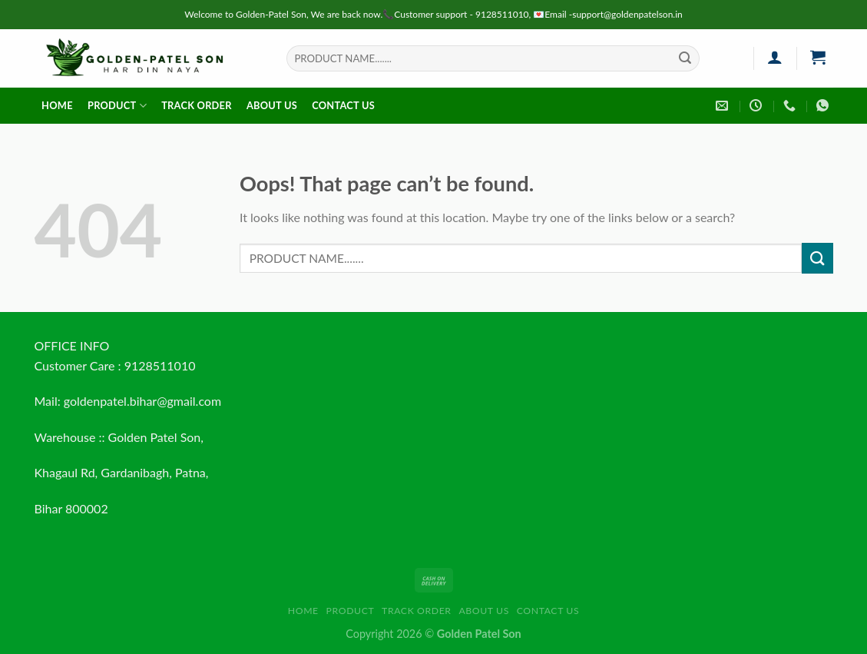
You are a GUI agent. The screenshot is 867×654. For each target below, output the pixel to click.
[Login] (775, 57)
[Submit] (685, 58)
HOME (57, 105)
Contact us (343, 105)
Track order (196, 105)
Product (117, 105)
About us (272, 105)
